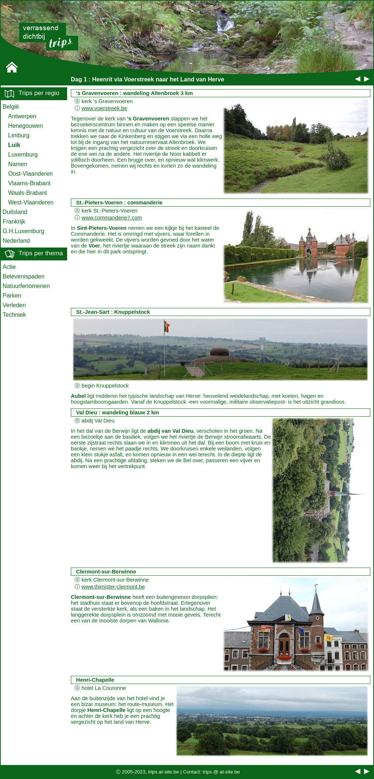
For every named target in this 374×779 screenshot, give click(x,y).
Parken (12, 295)
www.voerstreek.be (104, 108)
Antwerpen (22, 116)
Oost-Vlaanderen (30, 174)
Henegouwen (25, 126)
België (11, 106)
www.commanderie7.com (112, 218)
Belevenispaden (24, 276)
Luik (14, 145)
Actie (9, 267)
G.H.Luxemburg (23, 231)
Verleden (14, 305)
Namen (17, 164)
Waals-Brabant (27, 193)
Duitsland (15, 212)
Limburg (19, 135)
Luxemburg (23, 154)
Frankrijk (14, 221)
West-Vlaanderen (30, 202)
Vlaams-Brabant (29, 183)
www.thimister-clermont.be (113, 587)
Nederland (16, 241)
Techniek (14, 315)
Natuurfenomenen (26, 286)
